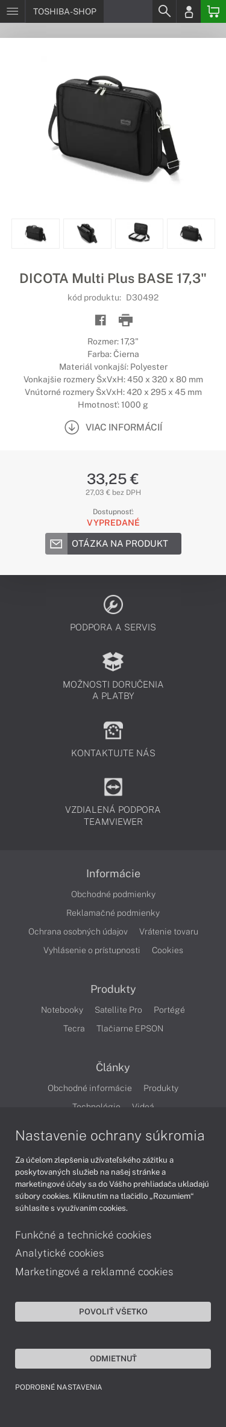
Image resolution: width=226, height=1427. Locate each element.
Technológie (96, 1106)
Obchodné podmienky (113, 894)
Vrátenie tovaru (168, 931)
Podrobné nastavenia (58, 1387)
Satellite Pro (118, 1010)
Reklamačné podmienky (113, 913)
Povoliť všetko (113, 1311)
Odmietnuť (113, 1358)
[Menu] (12, 11)
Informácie (113, 873)
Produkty (113, 989)
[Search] (164, 11)
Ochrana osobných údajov (78, 931)
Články (113, 1067)
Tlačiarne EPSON (129, 1028)
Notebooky (62, 1010)
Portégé (169, 1010)
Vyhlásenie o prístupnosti (91, 950)
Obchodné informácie (90, 1088)
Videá (143, 1106)
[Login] (189, 11)
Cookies (167, 950)
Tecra (74, 1028)
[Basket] (213, 11)
